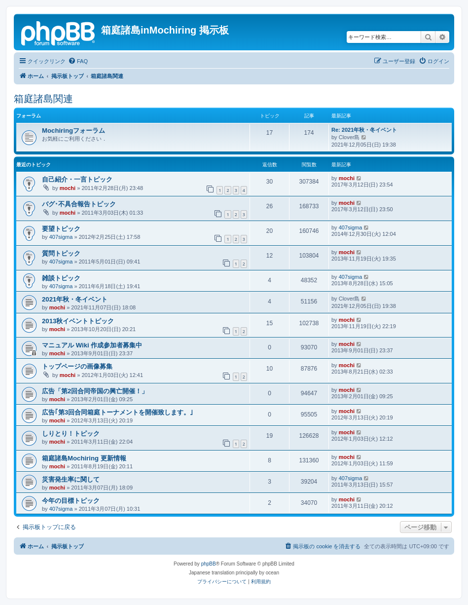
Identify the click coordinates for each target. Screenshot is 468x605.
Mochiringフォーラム (73, 130)
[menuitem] (78, 61)
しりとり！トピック (71, 433)
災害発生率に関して (71, 479)
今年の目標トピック (71, 500)
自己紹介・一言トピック (77, 179)
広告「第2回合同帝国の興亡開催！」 (95, 391)
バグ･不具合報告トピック (79, 204)
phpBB (208, 564)
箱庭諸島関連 (43, 98)
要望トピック (61, 228)
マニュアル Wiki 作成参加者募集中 (92, 345)
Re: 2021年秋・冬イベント (364, 130)
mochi (67, 188)
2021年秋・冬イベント (75, 299)
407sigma (61, 237)
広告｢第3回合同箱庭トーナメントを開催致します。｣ (117, 412)
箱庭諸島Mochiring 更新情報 (84, 458)
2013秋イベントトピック (78, 321)
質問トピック (61, 253)
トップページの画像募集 (77, 366)
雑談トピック (61, 278)
